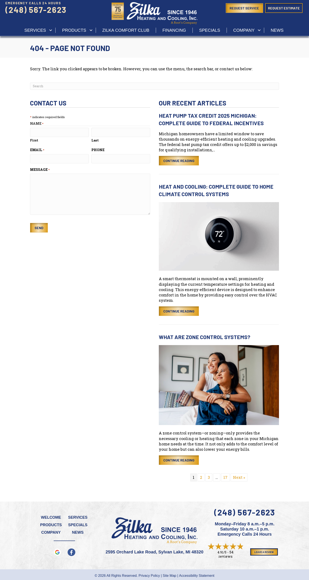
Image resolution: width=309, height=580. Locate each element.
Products (74, 30)
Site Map (169, 575)
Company (244, 30)
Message (40, 168)
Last (95, 139)
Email (37, 149)
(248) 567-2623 (36, 10)
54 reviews (225, 554)
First (34, 139)
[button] (50, 30)
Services (78, 517)
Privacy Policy (149, 575)
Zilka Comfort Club (125, 30)
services (35, 30)
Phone (98, 149)
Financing (174, 30)
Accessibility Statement (197, 575)
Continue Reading (181, 160)
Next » (239, 477)
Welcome (51, 517)
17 (225, 477)
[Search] (154, 86)
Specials (209, 30)
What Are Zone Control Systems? (204, 337)
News (277, 30)
